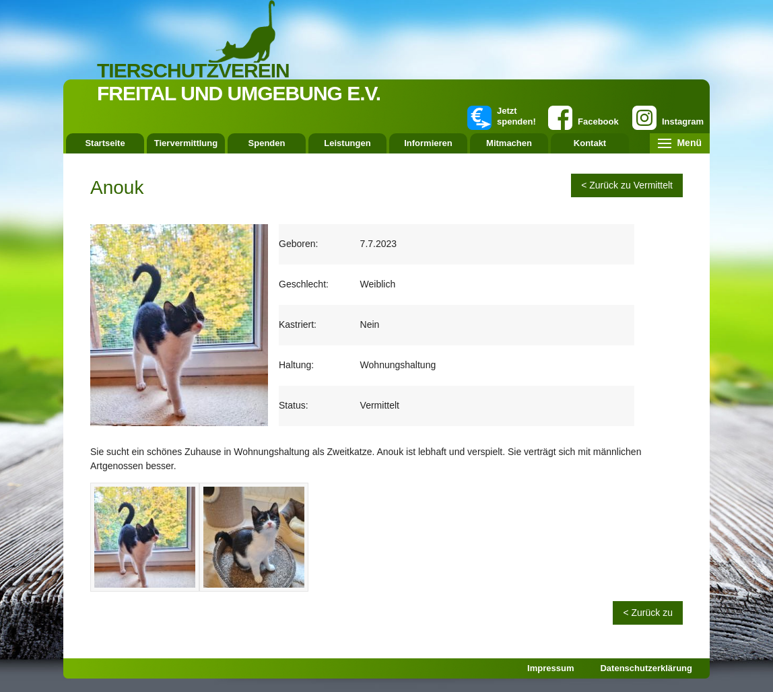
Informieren (428, 143)
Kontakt (590, 143)
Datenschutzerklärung (646, 668)
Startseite (105, 143)
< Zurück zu (648, 612)
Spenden (266, 143)
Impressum (550, 668)
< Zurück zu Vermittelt (627, 185)
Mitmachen (509, 143)
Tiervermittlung (185, 143)
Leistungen (347, 143)
